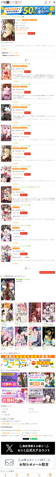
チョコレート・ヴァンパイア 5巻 (21, 146)
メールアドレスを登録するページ (34, 435)
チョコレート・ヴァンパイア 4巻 (21, 125)
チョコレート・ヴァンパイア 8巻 (21, 225)
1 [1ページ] (25, 60)
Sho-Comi (22, 25)
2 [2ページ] (27, 60)
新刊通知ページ (20, 430)
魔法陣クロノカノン (19, 323)
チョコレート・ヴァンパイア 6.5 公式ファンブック (26, 187)
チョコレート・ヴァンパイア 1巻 (21, 64)
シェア (20, 438)
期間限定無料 (26, 19)
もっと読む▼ (4, 48)
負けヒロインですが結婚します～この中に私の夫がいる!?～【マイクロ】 (7, 347)
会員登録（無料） (6, 423)
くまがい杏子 (23, 22)
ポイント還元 (33, 19)
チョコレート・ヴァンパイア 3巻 (21, 105)
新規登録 (45, 2)
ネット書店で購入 (6, 414)
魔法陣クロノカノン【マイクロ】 (35, 323)
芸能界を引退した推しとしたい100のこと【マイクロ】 (35, 347)
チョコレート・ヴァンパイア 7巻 (21, 205)
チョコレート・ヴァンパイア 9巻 (21, 246)
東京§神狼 (3, 323)
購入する (27, 71)
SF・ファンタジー (33, 412)
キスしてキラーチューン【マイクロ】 (21, 347)
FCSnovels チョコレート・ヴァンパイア (48, 323)
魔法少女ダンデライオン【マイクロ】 (48, 347)
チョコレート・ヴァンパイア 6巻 (21, 166)
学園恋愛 (4, 412)
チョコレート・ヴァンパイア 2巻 (21, 84)
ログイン (50, 2)
